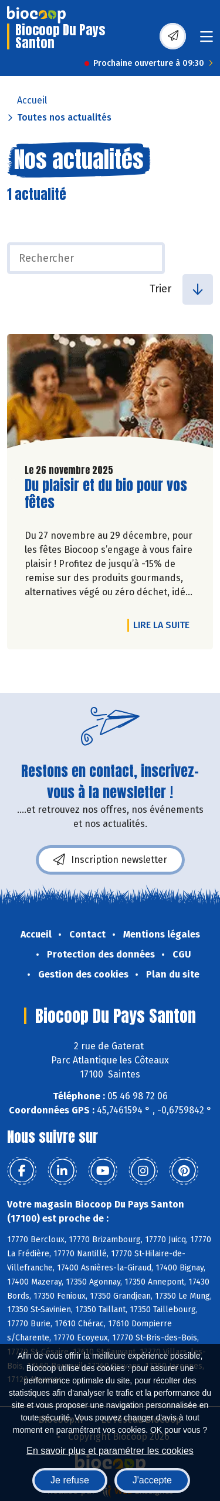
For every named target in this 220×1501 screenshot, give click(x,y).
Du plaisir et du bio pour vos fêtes (106, 494)
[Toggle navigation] (206, 40)
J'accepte (152, 1480)
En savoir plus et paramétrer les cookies (110, 1451)
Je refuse (69, 1480)
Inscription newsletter (110, 860)
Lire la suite (164, 625)
